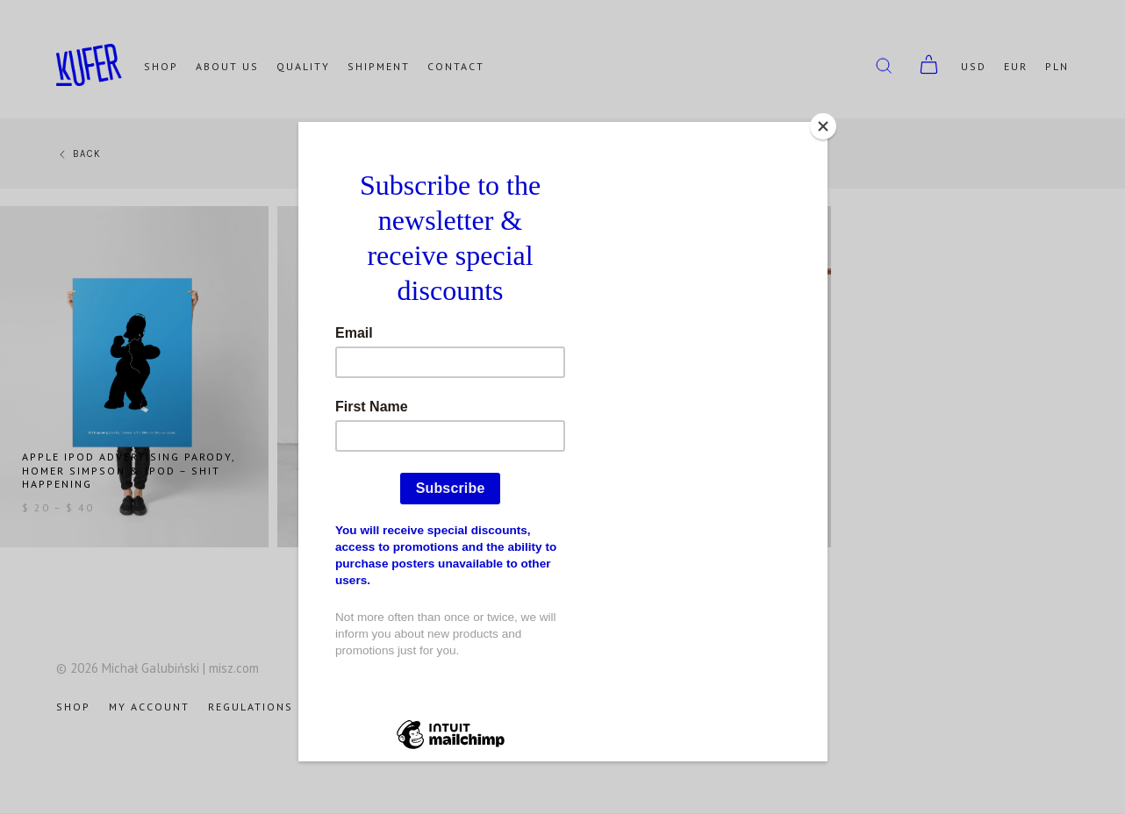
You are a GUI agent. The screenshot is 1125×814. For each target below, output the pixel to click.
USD (973, 66)
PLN (1057, 66)
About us (227, 66)
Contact (455, 66)
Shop (161, 66)
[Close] (823, 126)
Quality (303, 66)
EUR (1016, 66)
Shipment (379, 66)
